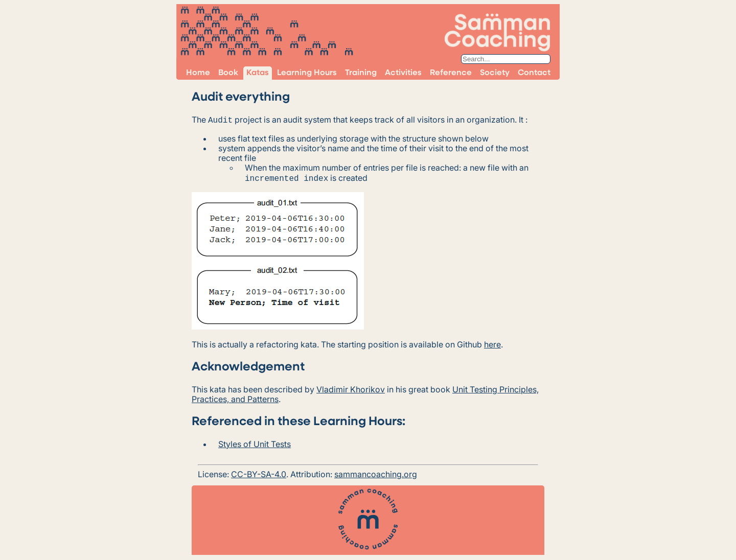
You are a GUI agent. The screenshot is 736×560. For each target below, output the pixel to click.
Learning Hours (307, 73)
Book (228, 73)
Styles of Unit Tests (254, 442)
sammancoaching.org (375, 472)
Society (495, 73)
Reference (451, 73)
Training (361, 73)
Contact (534, 73)
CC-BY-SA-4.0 (258, 472)
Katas (257, 73)
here (492, 342)
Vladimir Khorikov (350, 387)
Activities (403, 73)
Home (198, 73)
